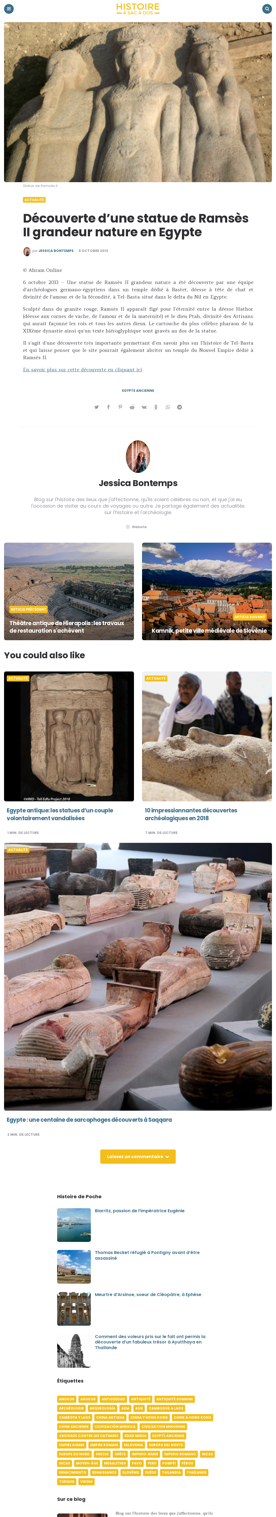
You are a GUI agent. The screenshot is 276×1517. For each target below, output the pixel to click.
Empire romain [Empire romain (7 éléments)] (104, 1445)
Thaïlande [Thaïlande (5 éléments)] (196, 1472)
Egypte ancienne (138, 391)
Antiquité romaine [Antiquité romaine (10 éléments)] (174, 1399)
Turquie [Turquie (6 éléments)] (66, 1481)
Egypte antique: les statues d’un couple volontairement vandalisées (63, 814)
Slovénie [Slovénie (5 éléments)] (130, 1472)
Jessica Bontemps (56, 251)
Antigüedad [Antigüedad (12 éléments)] (113, 1399)
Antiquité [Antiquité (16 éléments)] (140, 1399)
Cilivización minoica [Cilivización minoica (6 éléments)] (115, 1426)
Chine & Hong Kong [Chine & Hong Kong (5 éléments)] (192, 1417)
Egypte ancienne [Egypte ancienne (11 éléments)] (168, 1435)
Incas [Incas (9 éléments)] (64, 1463)
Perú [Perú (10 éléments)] (152, 1463)
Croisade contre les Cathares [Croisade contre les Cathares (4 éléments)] (89, 1435)
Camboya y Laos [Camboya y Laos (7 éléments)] (74, 1417)
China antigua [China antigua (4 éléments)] (110, 1417)
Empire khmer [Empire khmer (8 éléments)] (71, 1445)
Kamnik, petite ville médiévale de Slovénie (219, 627)
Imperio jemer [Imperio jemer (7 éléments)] (145, 1454)
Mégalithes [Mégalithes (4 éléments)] (115, 1463)
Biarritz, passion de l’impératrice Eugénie (140, 1211)
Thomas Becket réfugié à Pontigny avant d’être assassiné (147, 1255)
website (135, 526)
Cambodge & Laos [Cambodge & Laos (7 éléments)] (166, 1408)
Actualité (34, 200)
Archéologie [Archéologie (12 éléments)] (71, 1408)
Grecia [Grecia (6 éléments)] (102, 1454)
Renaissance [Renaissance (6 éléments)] (104, 1472)
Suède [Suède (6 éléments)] (150, 1472)
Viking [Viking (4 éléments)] (86, 1481)
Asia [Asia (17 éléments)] (125, 1408)
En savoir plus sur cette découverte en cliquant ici (82, 369)
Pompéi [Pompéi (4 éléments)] (169, 1463)
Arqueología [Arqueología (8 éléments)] (102, 1408)
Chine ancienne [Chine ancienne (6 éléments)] (74, 1426)
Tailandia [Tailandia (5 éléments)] (171, 1472)
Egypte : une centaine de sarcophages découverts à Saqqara (95, 1120)
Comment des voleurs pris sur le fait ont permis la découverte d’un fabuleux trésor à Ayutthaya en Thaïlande (150, 1342)
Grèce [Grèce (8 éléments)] (120, 1454)
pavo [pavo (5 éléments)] (137, 1463)
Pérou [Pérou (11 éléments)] (187, 1463)
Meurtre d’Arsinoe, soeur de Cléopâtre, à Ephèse (148, 1294)
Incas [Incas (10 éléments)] (207, 1454)
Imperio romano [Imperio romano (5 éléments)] (180, 1454)
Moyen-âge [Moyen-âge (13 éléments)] (87, 1463)
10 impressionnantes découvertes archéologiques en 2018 (193, 814)
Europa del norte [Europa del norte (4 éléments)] (166, 1445)
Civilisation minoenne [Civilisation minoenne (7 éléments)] (163, 1426)
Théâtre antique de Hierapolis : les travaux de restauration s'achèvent (60, 627)
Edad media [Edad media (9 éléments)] (135, 1435)
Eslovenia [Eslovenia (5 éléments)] (133, 1445)
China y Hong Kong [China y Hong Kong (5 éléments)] (149, 1417)
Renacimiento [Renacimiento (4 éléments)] (72, 1472)
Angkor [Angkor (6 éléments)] (66, 1399)
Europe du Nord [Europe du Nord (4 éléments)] (74, 1454)
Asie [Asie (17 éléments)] (139, 1408)
